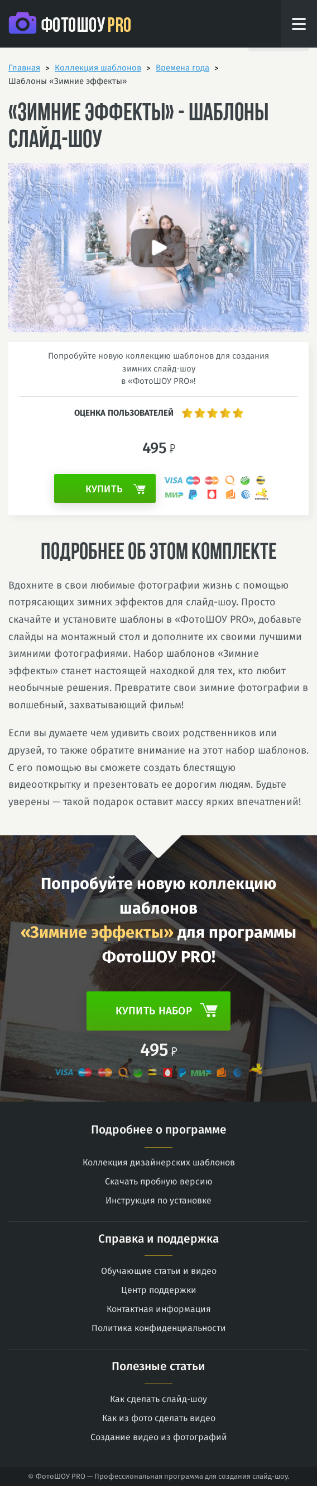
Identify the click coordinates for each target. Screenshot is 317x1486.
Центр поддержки (158, 1290)
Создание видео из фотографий (158, 1437)
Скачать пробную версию (159, 1181)
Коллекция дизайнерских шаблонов (159, 1162)
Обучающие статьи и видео (159, 1271)
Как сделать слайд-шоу (158, 1399)
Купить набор (167, 1010)
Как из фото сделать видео (158, 1418)
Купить (115, 489)
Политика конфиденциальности (159, 1328)
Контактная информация (159, 1309)
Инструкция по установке (158, 1200)
